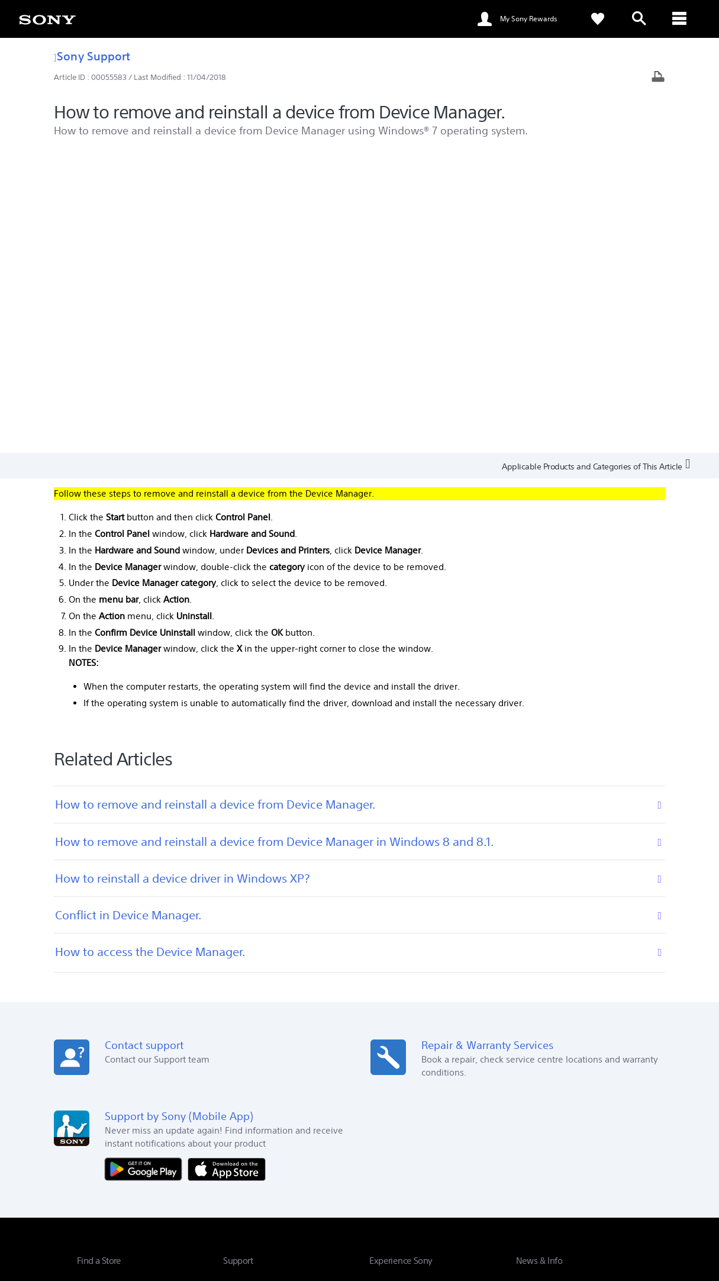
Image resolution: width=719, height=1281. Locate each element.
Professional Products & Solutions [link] (432, 1131)
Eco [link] (375, 990)
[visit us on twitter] (604, 1160)
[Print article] (658, 77)
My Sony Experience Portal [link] (416, 1073)
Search (171, 995)
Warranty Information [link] (261, 1023)
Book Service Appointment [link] (270, 1007)
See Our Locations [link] (109, 1031)
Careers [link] (578, 1131)
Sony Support (92, 56)
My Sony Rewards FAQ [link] (409, 1023)
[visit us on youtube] (553, 1160)
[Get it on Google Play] (146, 867)
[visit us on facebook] (579, 1160)
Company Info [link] (528, 1131)
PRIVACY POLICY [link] (179, 1216)
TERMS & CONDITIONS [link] (111, 1216)
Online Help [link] (243, 990)
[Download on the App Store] (227, 867)
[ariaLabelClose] (680, 19)
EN (137, 1162)
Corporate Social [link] (398, 1007)
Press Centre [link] (538, 990)
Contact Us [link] (623, 1131)
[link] (47, 19)
